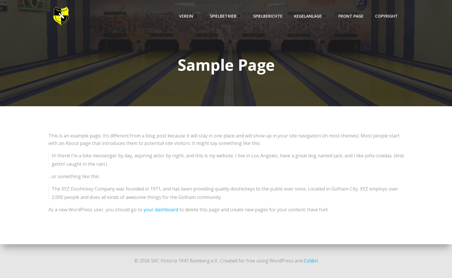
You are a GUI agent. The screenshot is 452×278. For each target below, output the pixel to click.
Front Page (351, 16)
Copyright (386, 16)
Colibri (311, 261)
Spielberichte (267, 16)
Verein (188, 16)
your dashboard (161, 209)
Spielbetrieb (226, 16)
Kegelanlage (310, 16)
